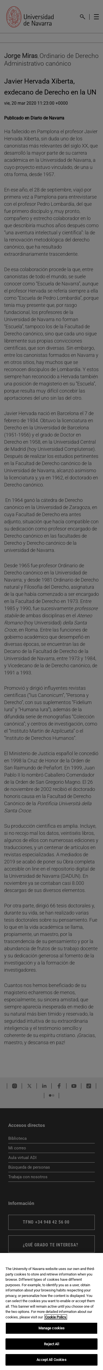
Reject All (51, 1344)
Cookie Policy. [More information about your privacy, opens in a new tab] (55, 1317)
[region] (51, 1311)
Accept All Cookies (51, 1360)
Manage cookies (51, 1328)
